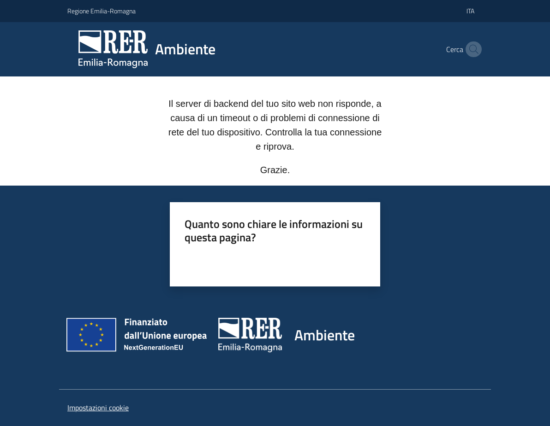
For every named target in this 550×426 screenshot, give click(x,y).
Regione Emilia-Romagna (101, 11)
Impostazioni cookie (98, 407)
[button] (471, 49)
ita (470, 11)
